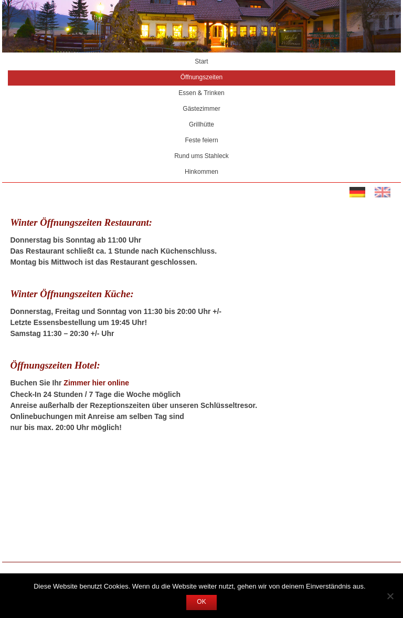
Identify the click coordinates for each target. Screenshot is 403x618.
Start (201, 62)
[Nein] (390, 596)
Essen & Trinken (201, 93)
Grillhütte (201, 125)
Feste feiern (201, 140)
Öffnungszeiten (202, 77)
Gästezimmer (201, 109)
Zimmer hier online (96, 383)
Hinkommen (201, 172)
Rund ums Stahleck (201, 156)
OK (201, 602)
